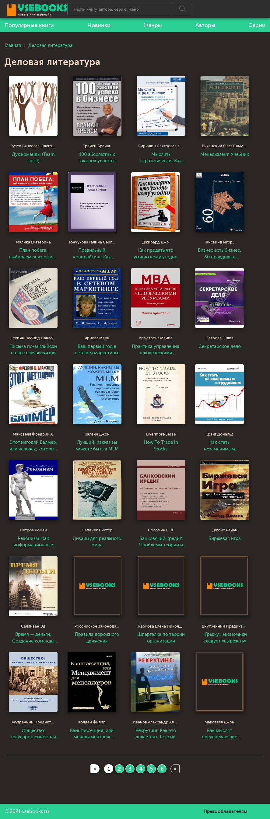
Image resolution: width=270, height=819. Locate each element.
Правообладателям (225, 811)
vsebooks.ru (35, 811)
